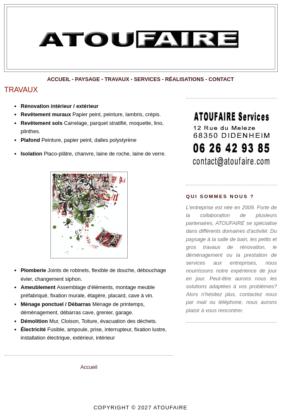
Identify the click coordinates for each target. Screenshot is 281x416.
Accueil (88, 367)
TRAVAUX (117, 79)
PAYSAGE (87, 79)
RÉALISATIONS (184, 79)
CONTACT (221, 79)
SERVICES (147, 79)
